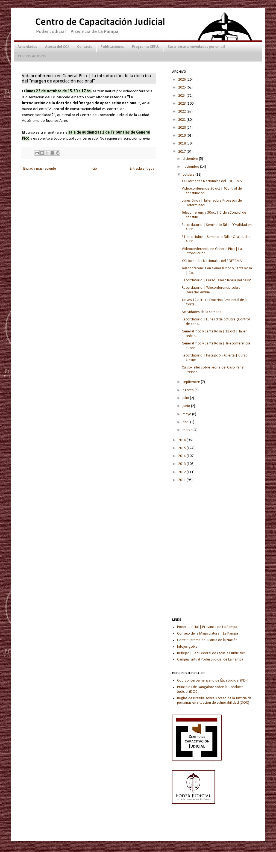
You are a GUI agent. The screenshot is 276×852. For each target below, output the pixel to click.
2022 (182, 112)
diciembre (191, 159)
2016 (182, 440)
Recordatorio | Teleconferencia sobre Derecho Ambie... (211, 290)
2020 (182, 128)
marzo (188, 430)
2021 (182, 120)
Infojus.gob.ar (188, 647)
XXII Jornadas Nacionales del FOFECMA (212, 181)
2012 (182, 472)
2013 (182, 464)
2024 (182, 96)
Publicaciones (112, 47)
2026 (182, 80)
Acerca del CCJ (57, 47)
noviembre (191, 167)
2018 (182, 143)
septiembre (192, 382)
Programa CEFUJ (146, 47)
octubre (189, 175)
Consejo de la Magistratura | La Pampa (207, 634)
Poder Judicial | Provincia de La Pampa (207, 627)
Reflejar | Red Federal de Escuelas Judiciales (211, 653)
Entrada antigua (142, 169)
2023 (182, 104)
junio (187, 406)
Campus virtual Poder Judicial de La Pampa (210, 660)
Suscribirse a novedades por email (196, 47)
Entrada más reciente (39, 169)
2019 (182, 136)
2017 (182, 152)
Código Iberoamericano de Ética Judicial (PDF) (212, 681)
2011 (182, 480)
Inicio (93, 169)
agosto (189, 390)
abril (186, 422)
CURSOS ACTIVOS (32, 56)
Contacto (84, 47)
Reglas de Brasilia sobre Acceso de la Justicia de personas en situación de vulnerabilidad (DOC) (214, 700)
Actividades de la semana (201, 312)
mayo (187, 414)
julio (186, 398)
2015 (182, 448)
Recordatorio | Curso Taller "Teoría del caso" (216, 280)
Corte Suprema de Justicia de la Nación (207, 640)
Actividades (27, 47)
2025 (182, 88)
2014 (182, 456)
